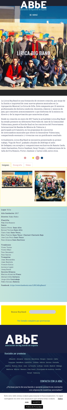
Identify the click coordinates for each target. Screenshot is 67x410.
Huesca (14, 366)
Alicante (20, 359)
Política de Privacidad (34, 407)
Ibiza (20, 366)
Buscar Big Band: (18, 312)
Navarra (23, 369)
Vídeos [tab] (28, 165)
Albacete (12, 359)
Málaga (59, 366)
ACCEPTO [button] (36, 402)
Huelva (8, 366)
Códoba (36, 362)
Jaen (25, 366)
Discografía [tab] (17, 165)
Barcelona (35, 359)
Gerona (48, 362)
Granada (56, 362)
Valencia (36, 373)
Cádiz (56, 359)
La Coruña (32, 366)
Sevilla (58, 369)
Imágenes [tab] (5, 165)
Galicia (42, 362)
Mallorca (9, 369)
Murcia (16, 369)
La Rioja (40, 366)
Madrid (52, 366)
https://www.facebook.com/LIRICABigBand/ (28, 285)
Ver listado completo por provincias (33, 321)
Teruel (29, 373)
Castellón (28, 362)
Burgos (43, 359)
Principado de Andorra (45, 369)
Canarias (11, 362)
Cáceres (50, 359)
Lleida (46, 366)
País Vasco (32, 369)
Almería (27, 359)
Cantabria (19, 362)
